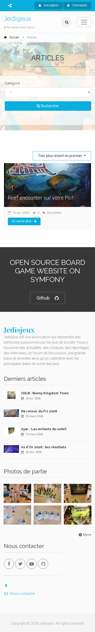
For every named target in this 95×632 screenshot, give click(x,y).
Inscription (49, 5)
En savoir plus (24, 221)
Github (47, 298)
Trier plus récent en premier (60, 156)
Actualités (54, 213)
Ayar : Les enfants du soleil (43, 429)
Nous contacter (19, 594)
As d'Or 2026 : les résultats (43, 447)
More (84, 535)
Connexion (77, 5)
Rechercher (48, 106)
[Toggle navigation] (84, 22)
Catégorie (12, 83)
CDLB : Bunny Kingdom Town (45, 393)
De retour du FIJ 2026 (39, 411)
